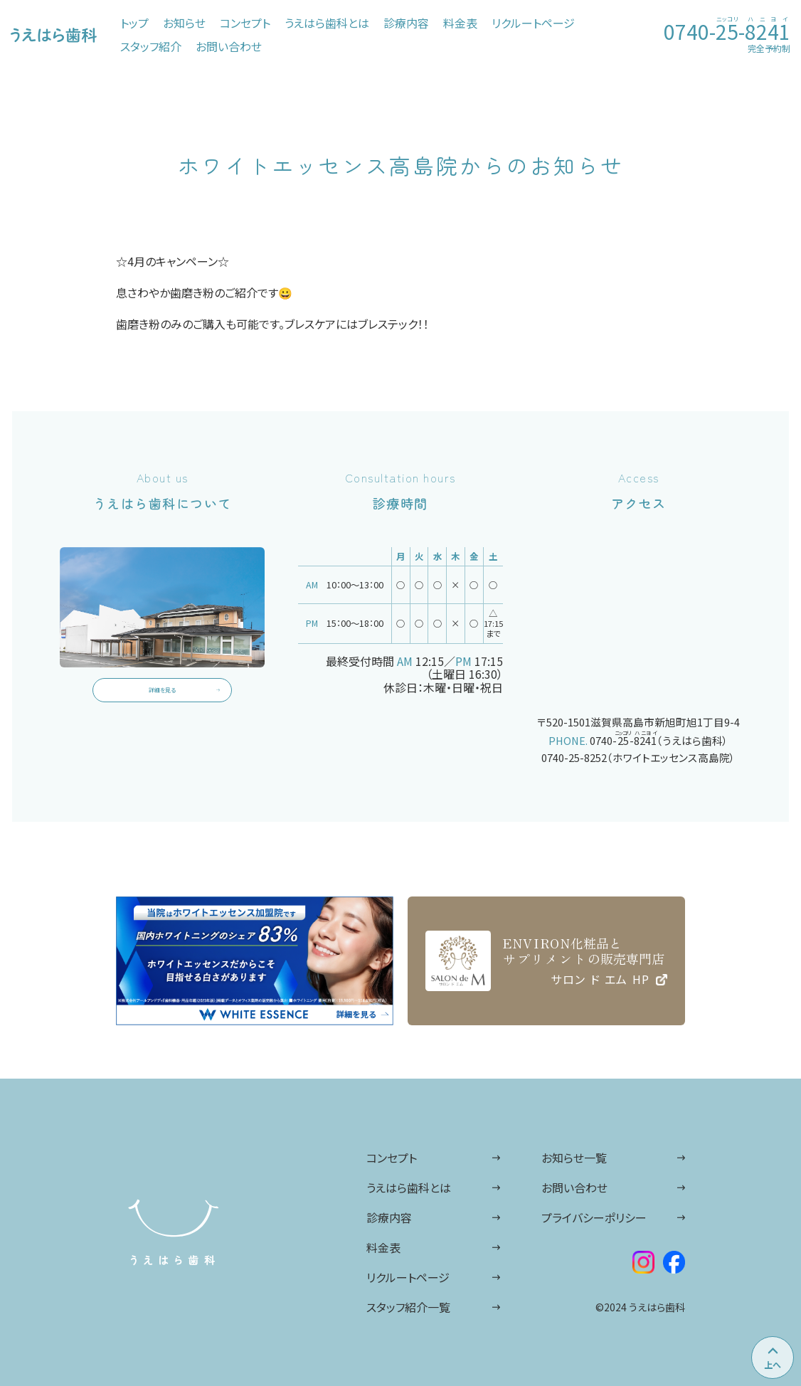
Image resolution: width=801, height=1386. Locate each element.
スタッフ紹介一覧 (408, 1307)
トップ (134, 22)
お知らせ (184, 22)
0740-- (727, 29)
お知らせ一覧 (574, 1157)
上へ (772, 1364)
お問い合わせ (574, 1187)
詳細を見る (162, 699)
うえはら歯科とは (408, 1187)
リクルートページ (408, 1277)
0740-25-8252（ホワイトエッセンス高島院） (638, 757)
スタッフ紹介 (150, 46)
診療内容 (389, 1217)
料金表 (383, 1247)
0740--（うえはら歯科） (659, 739)
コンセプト (391, 1157)
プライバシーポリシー (594, 1217)
